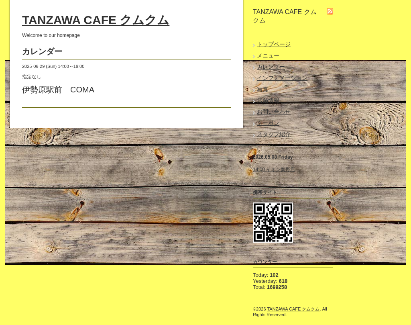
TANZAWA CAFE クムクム (95, 20)
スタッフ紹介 (274, 134)
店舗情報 (268, 100)
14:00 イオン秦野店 (274, 169)
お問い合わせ (274, 111)
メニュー (268, 55)
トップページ (274, 44)
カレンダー (271, 66)
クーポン (268, 123)
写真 (262, 89)
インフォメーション (282, 78)
